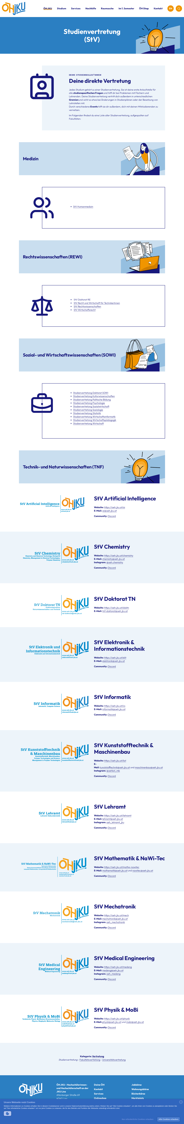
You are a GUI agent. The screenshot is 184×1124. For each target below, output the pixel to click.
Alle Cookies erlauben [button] (168, 1119)
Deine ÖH (99, 1084)
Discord (112, 516)
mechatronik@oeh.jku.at (115, 918)
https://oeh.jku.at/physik (117, 1018)
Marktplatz (137, 1098)
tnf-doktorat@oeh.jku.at (115, 611)
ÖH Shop (144, 8)
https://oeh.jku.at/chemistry (118, 555)
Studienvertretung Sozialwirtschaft (91, 406)
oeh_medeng (113, 973)
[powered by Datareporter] (181, 1103)
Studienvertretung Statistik (87, 413)
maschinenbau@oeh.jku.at (149, 767)
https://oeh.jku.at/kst (115, 760)
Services (98, 1093)
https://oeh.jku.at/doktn (116, 607)
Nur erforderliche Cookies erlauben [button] (137, 1119)
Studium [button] (61, 8)
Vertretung (98, 1056)
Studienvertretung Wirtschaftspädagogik (94, 420)
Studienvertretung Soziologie (88, 409)
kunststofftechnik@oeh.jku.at (115, 767)
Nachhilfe (90, 8)
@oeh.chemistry (114, 562)
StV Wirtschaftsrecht (85, 309)
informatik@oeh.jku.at (113, 709)
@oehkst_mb (113, 770)
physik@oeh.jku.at (111, 1021)
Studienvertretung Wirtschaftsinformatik (94, 416)
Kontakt (158, 8)
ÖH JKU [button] (47, 8)
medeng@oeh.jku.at (112, 970)
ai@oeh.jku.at (109, 510)
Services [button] (75, 8)
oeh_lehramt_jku (115, 822)
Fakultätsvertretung (89, 1059)
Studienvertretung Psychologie (89, 402)
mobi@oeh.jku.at (135, 1021)
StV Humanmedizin (83, 206)
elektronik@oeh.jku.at (113, 661)
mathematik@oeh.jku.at (114, 870)
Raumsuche (107, 8)
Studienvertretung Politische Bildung (92, 399)
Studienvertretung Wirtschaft (88, 423)
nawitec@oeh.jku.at (142, 870)
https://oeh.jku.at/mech (116, 915)
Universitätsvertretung (114, 1059)
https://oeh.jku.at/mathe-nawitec (121, 867)
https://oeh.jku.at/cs (114, 705)
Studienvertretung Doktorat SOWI (90, 392)
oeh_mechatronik (115, 922)
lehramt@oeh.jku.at (112, 818)
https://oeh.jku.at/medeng (118, 966)
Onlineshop (100, 1098)
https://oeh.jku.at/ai (114, 507)
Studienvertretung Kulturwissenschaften (94, 396)
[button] (7, 1113)
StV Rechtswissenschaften (87, 306)
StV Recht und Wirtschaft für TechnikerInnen (97, 303)
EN (170, 8)
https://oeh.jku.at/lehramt (117, 815)
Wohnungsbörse (140, 1089)
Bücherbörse (138, 1093)
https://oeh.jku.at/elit (115, 657)
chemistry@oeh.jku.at (113, 558)
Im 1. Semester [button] (126, 8)
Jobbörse (136, 1084)
